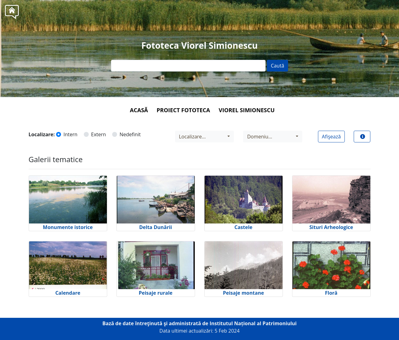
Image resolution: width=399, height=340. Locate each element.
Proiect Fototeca (183, 110)
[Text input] (188, 66)
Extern (98, 134)
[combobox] (204, 136)
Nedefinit (130, 134)
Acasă (139, 110)
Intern (70, 134)
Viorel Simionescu (247, 110)
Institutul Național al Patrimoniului (253, 323)
